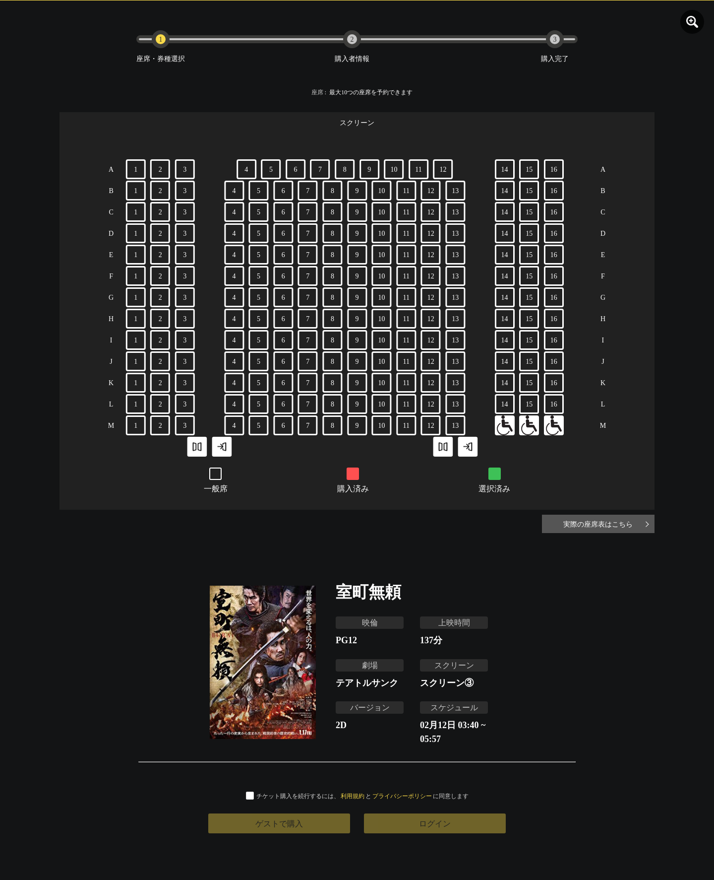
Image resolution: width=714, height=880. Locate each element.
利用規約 (352, 796)
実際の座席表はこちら (605, 524)
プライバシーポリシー (402, 796)
